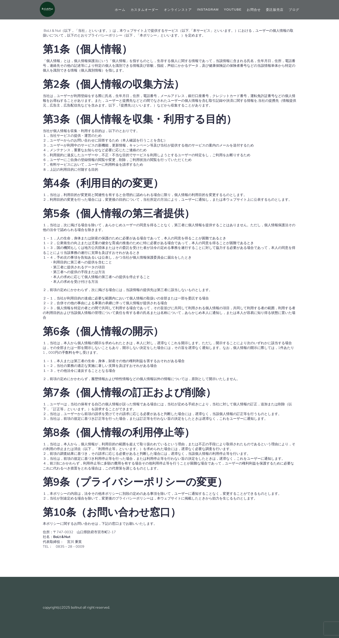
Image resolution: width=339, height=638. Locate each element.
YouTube (232, 9)
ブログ (294, 9)
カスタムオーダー (145, 9)
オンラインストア (178, 9)
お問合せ (254, 9)
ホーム (120, 9)
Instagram (208, 9)
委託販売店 (274, 9)
